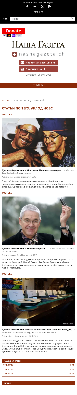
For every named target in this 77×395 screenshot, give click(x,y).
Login (5, 18)
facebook (27, 6)
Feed (50, 6)
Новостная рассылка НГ (40, 62)
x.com (42, 6)
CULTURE (7, 114)
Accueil (5, 100)
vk (35, 6)
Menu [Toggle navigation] (39, 85)
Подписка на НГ (35, 69)
